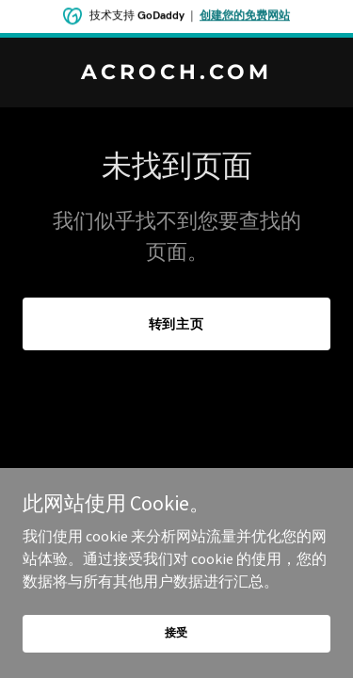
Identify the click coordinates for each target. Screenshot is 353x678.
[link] (176, 73)
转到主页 (177, 323)
